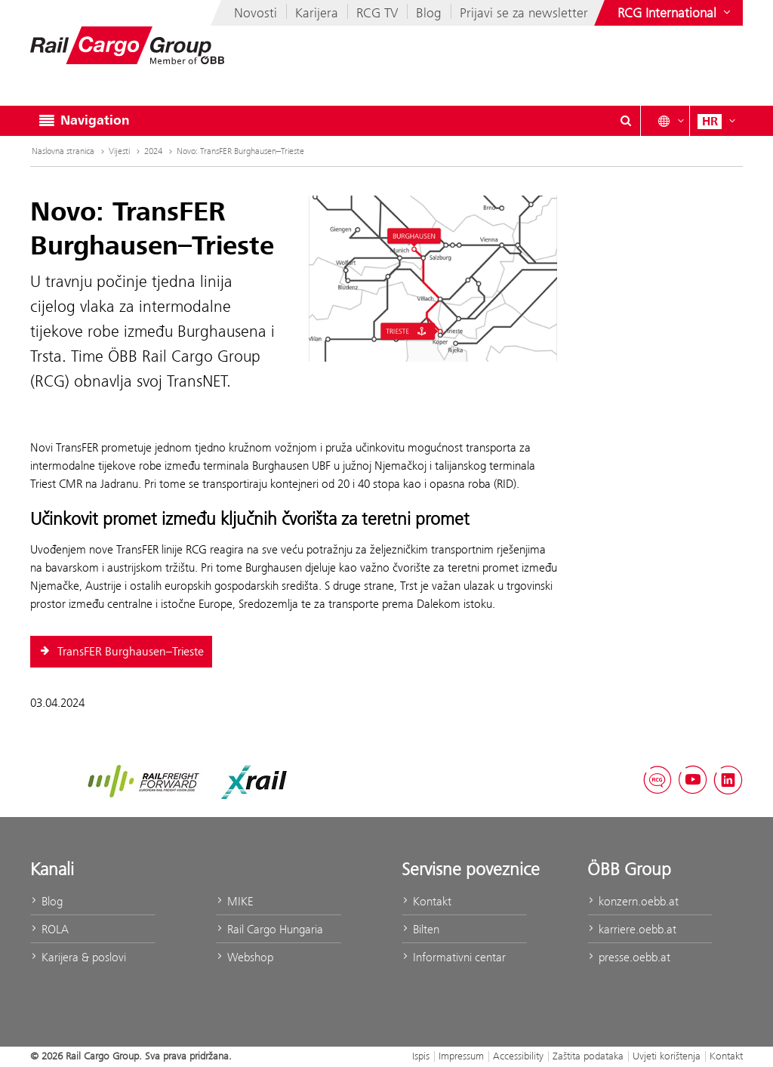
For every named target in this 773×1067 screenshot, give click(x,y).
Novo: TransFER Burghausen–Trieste (240, 151)
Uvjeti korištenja (667, 1056)
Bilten (420, 929)
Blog (429, 12)
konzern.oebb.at (633, 901)
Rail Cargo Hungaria (269, 929)
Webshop (244, 957)
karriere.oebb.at (631, 929)
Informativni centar (454, 957)
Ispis (421, 1056)
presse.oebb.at (628, 957)
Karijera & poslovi (78, 957)
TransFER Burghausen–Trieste (121, 651)
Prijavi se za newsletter (524, 12)
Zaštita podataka (588, 1056)
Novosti (255, 12)
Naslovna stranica (69, 151)
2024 (159, 151)
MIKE (234, 901)
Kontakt (426, 901)
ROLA (49, 929)
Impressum (461, 1056)
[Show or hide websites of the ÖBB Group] (675, 13)
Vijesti (126, 151)
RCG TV (377, 12)
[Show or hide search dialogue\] (626, 121)
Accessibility (518, 1056)
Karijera (316, 12)
